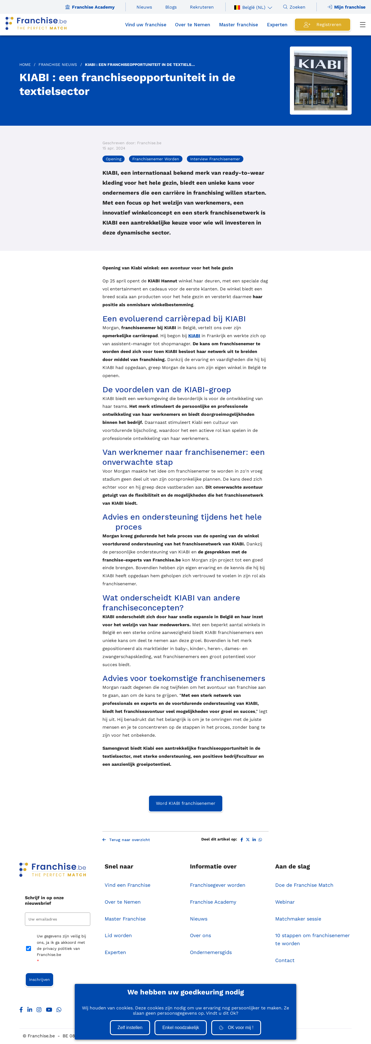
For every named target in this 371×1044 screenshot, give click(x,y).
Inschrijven (39, 980)
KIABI (194, 335)
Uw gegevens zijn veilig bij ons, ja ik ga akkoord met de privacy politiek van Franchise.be (61, 949)
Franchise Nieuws (57, 64)
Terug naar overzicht (126, 840)
